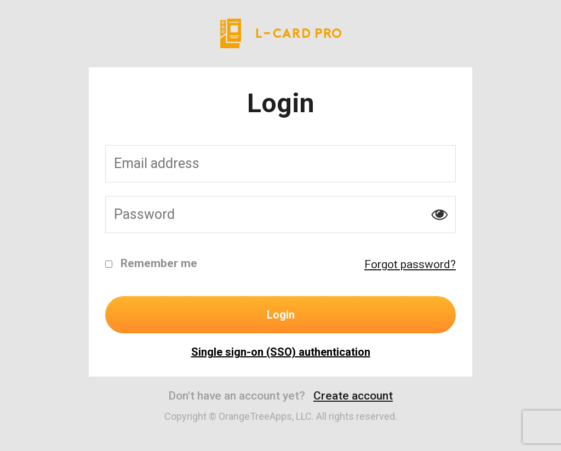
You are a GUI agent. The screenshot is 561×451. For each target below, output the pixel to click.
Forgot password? (410, 264)
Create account (353, 395)
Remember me (151, 263)
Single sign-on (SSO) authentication (280, 352)
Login (281, 314)
